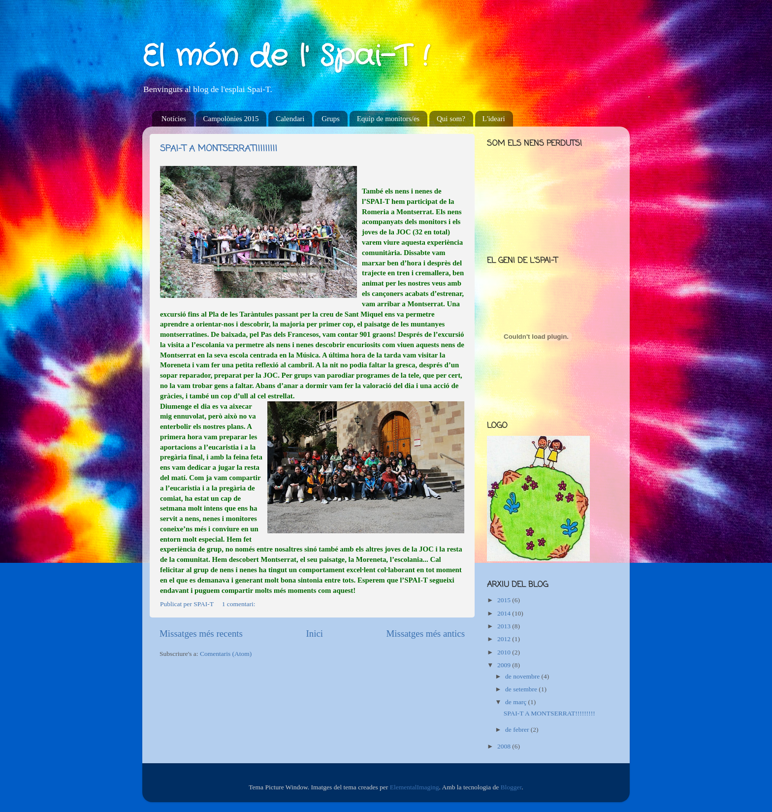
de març (516, 702)
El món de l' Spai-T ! (285, 56)
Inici (314, 633)
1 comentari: (239, 604)
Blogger (511, 787)
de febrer (518, 729)
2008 (504, 746)
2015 (504, 600)
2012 (504, 639)
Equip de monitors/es (388, 119)
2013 (504, 626)
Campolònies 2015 (231, 119)
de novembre (523, 676)
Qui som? (451, 119)
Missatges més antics (425, 633)
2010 (504, 652)
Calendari (290, 119)
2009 (504, 665)
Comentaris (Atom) (226, 653)
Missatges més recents (201, 633)
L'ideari (493, 119)
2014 (504, 613)
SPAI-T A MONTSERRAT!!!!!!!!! (218, 149)
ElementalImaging (414, 787)
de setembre (522, 689)
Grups (331, 119)
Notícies (173, 119)
